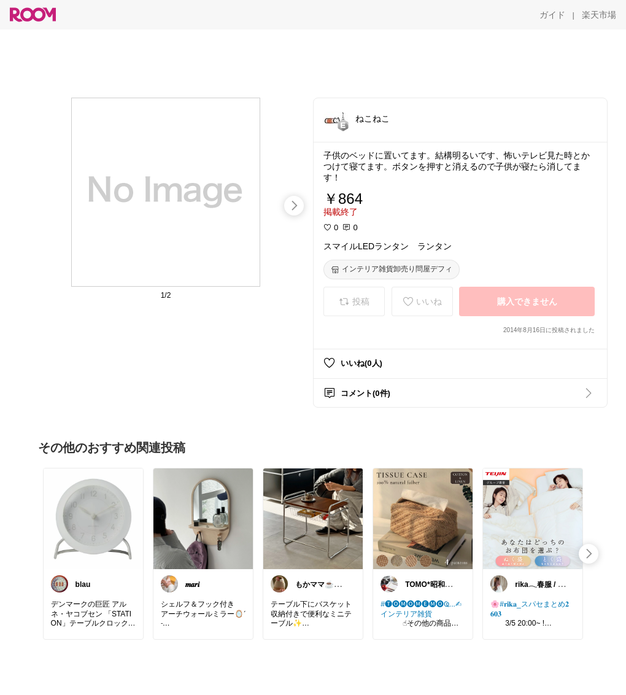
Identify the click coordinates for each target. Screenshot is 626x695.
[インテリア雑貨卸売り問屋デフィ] (391, 269)
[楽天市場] (599, 14)
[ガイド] (552, 14)
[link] (93, 518)
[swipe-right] (294, 205)
